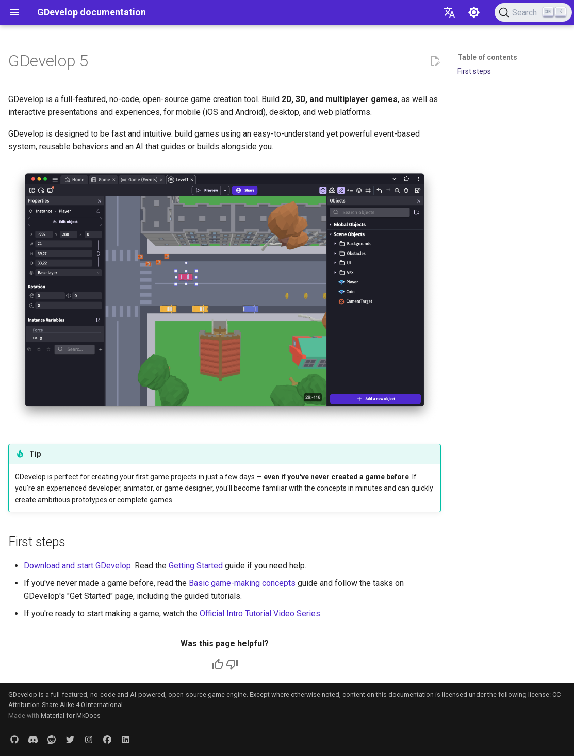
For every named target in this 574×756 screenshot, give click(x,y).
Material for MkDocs (71, 715)
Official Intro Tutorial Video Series (260, 613)
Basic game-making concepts (242, 583)
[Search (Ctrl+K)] (533, 12)
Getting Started (196, 565)
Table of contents (487, 57)
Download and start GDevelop (77, 565)
